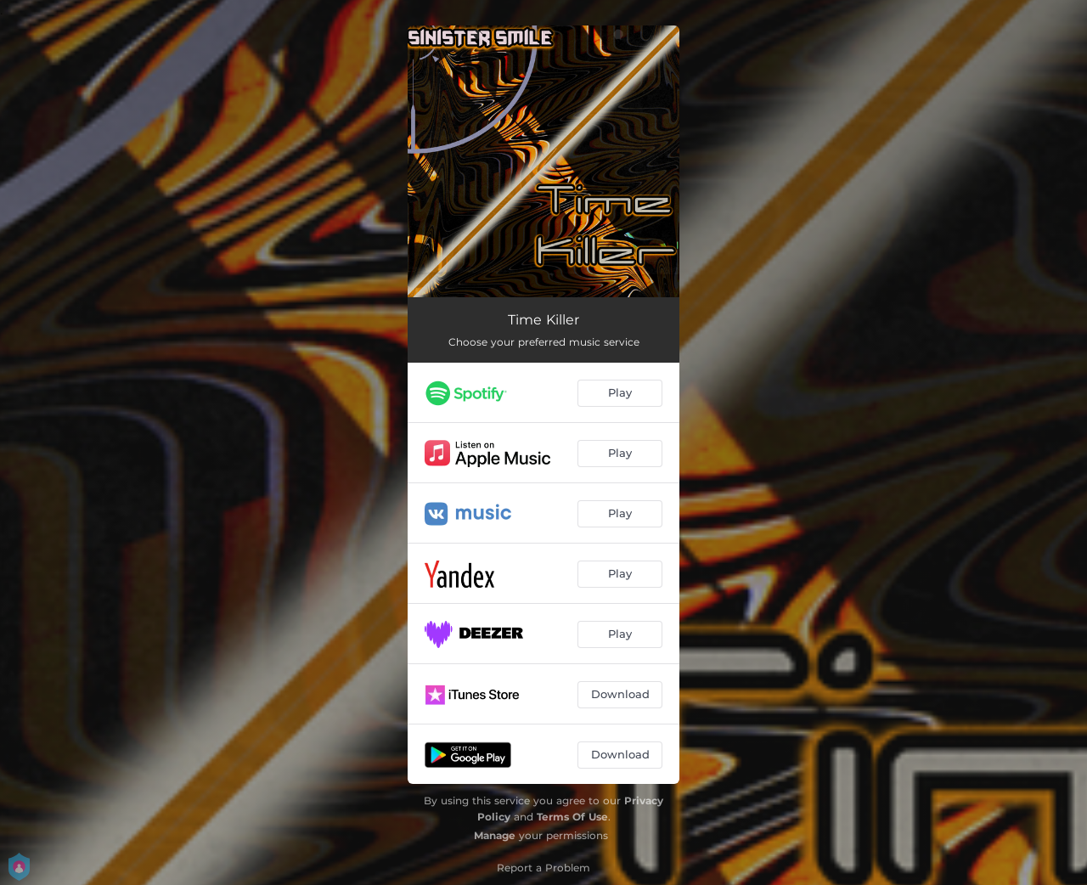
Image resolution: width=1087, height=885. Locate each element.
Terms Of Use (572, 816)
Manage (494, 835)
